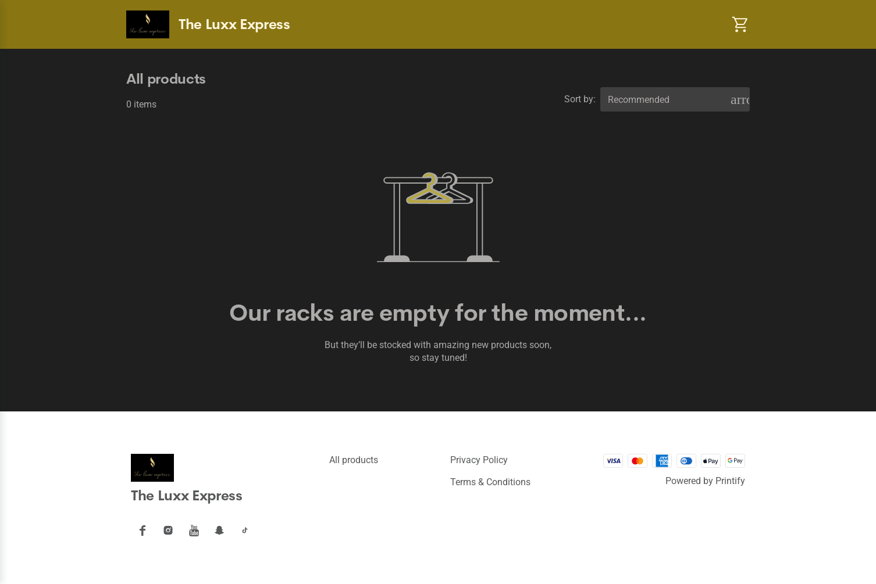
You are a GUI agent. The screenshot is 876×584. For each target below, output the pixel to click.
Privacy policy (479, 459)
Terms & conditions (490, 482)
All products (353, 459)
